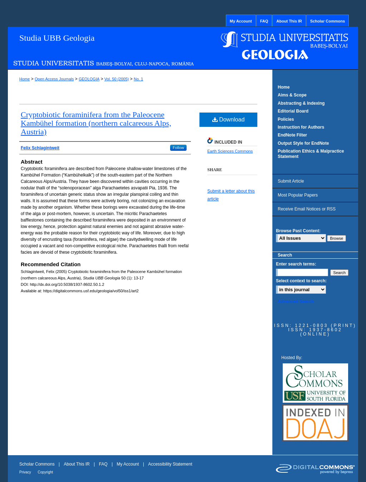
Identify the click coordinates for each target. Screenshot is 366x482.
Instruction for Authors (301, 127)
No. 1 (138, 79)
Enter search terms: (296, 264)
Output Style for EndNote (303, 143)
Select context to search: (301, 280)
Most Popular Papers (298, 195)
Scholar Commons (37, 464)
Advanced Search (296, 301)
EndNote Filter (292, 135)
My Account (128, 464)
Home (24, 79)
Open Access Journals (54, 79)
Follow (178, 147)
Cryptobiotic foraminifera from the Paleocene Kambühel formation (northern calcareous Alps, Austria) (96, 123)
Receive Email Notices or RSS (307, 209)
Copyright (45, 472)
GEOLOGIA (89, 79)
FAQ (104, 464)
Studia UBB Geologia (57, 38)
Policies (286, 119)
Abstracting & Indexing (301, 103)
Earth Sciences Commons (230, 151)
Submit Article (291, 181)
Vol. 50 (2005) (116, 79)
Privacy (25, 472)
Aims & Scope (292, 95)
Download (228, 119)
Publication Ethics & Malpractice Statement (311, 154)
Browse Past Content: (298, 230)
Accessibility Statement (170, 464)
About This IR (77, 464)
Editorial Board (293, 111)
